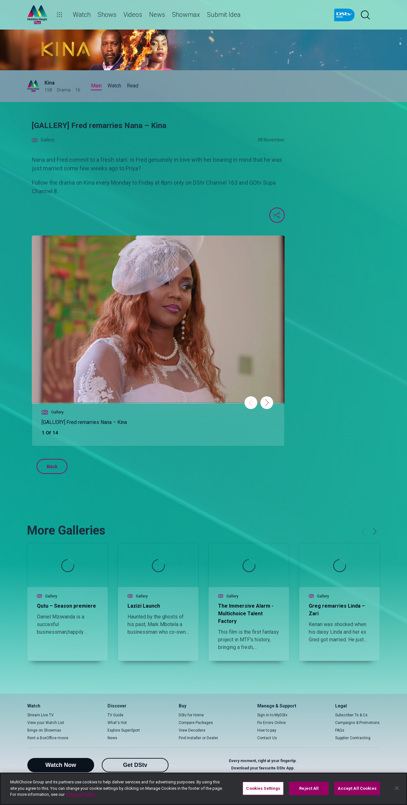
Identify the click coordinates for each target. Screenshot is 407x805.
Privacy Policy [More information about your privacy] (80, 794)
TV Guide (115, 715)
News (112, 738)
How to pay (266, 730)
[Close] (397, 788)
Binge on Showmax (44, 730)
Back (52, 466)
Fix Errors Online (271, 722)
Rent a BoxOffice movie (47, 738)
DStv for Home (191, 715)
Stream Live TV (40, 715)
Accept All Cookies (357, 788)
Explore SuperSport (123, 730)
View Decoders (192, 730)
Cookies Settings (263, 788)
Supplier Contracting (352, 738)
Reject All (309, 788)
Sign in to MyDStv (272, 715)
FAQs (339, 730)
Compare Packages (196, 722)
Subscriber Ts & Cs (351, 715)
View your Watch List (45, 722)
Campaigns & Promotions (357, 722)
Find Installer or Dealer (198, 738)
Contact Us (267, 738)
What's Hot (117, 722)
